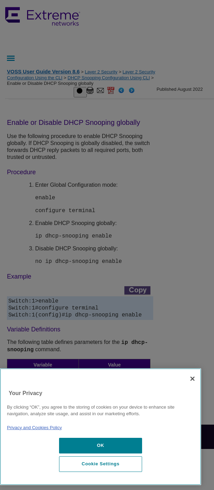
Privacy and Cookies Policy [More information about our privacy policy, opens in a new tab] (34, 427)
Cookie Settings (101, 463)
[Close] (192, 378)
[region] (100, 426)
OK (100, 445)
